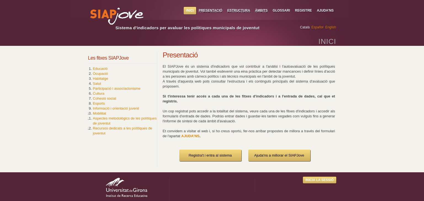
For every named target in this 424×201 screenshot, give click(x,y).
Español (317, 27)
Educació (100, 69)
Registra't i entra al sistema (210, 155)
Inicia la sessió (319, 180)
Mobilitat (99, 113)
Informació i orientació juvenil (116, 108)
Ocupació (100, 74)
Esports (99, 103)
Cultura (99, 93)
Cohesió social (104, 98)
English (330, 27)
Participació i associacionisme (117, 88)
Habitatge (100, 78)
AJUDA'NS (190, 136)
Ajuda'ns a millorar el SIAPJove (279, 155)
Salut (97, 83)
